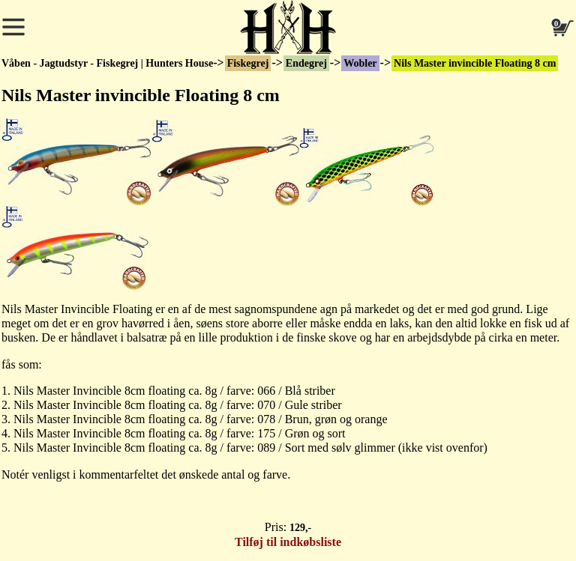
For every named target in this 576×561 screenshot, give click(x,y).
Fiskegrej (248, 63)
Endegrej (306, 63)
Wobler (360, 63)
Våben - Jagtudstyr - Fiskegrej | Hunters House (107, 63)
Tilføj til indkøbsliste (288, 542)
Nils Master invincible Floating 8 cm (475, 63)
